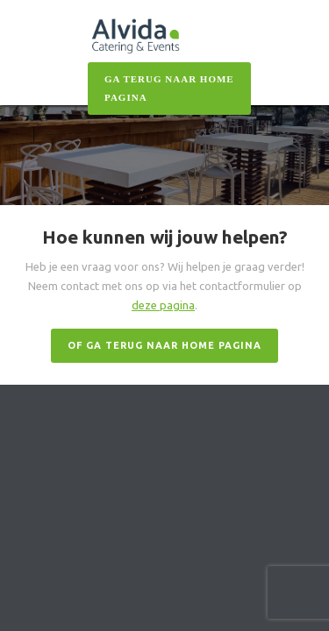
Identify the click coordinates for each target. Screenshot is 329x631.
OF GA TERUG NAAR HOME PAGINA (164, 345)
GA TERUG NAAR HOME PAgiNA (169, 88)
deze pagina (163, 305)
